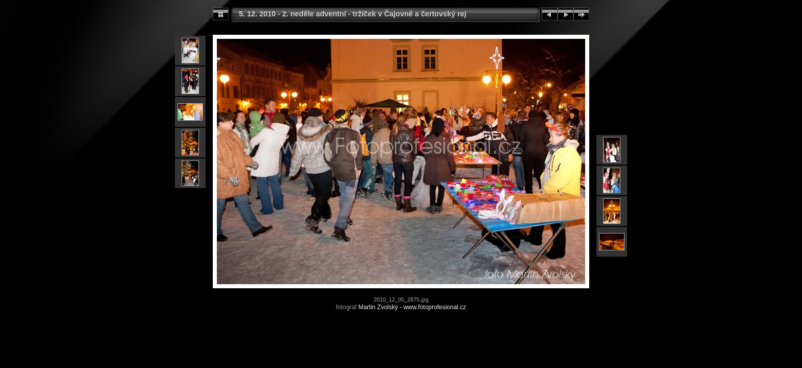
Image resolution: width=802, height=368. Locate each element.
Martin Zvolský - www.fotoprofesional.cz (412, 307)
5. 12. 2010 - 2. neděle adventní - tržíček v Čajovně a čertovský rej (352, 14)
